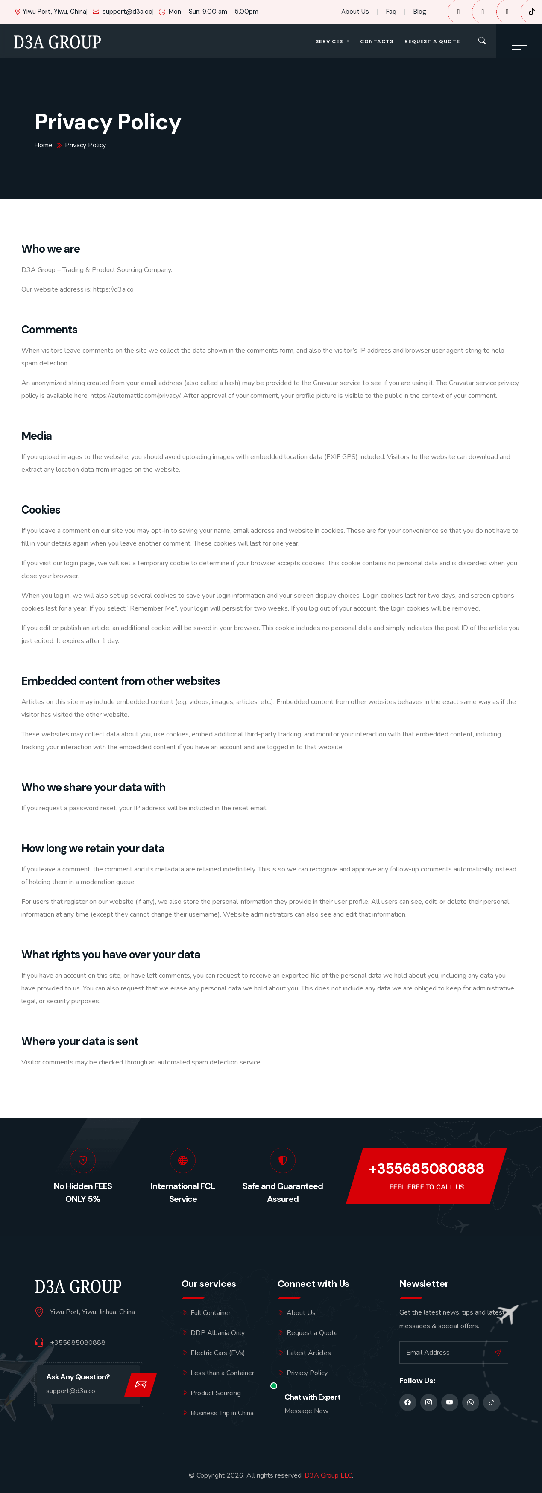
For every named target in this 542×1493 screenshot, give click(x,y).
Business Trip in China (222, 1413)
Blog (419, 11)
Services (329, 41)
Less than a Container (222, 1373)
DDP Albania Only (217, 1333)
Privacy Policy (307, 1373)
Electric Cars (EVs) (217, 1353)
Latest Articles (309, 1353)
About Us (355, 11)
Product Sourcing (215, 1393)
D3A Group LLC (328, 1475)
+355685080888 (426, 1168)
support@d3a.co (122, 11)
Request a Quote (432, 41)
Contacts (376, 41)
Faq (391, 11)
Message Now (306, 1411)
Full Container (210, 1313)
